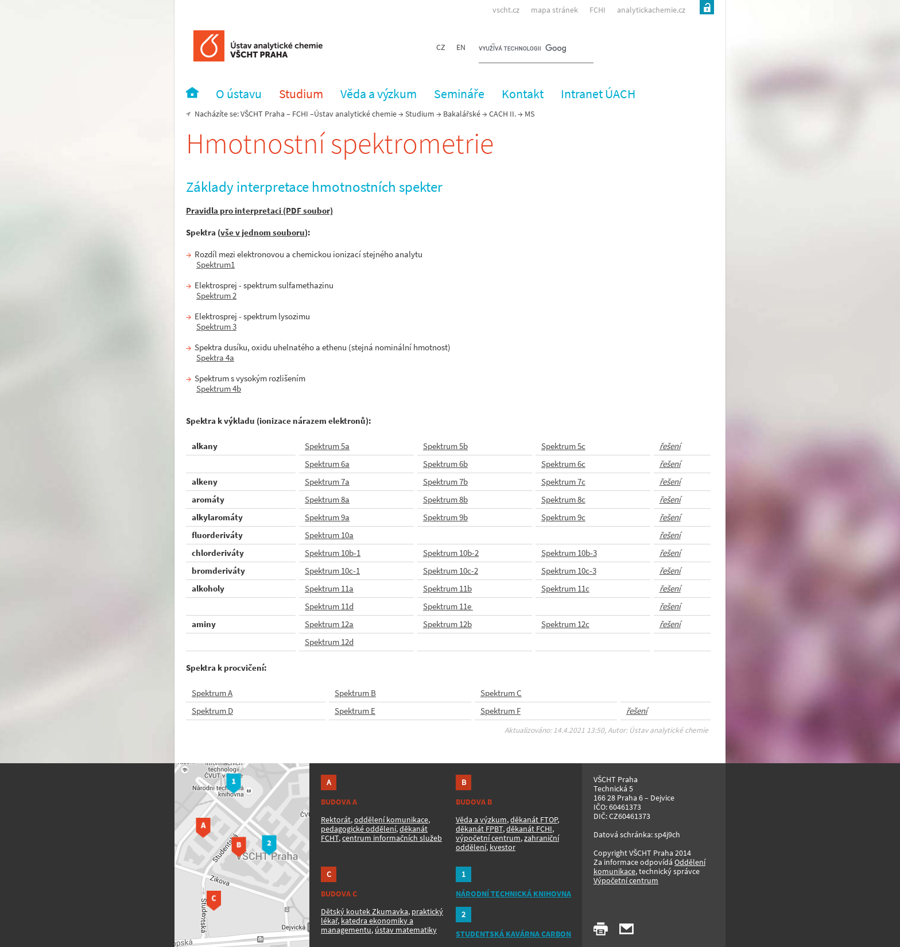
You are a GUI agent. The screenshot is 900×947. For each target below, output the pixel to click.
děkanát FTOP (533, 819)
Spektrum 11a (329, 588)
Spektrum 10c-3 (568, 570)
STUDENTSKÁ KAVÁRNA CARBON (513, 934)
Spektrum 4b (218, 388)
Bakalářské (461, 114)
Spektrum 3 (216, 326)
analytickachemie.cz (651, 10)
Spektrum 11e (448, 606)
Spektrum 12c (565, 624)
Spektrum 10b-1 (332, 552)
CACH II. (502, 114)
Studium (420, 114)
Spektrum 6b (445, 463)
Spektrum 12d (329, 641)
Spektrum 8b (445, 499)
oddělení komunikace (391, 819)
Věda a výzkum (481, 819)
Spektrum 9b (445, 517)
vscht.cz (505, 10)
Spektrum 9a (327, 517)
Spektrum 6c (563, 463)
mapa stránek (554, 10)
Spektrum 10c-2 (450, 570)
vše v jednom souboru (262, 232)
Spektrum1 (215, 264)
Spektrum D (212, 710)
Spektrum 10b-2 (451, 552)
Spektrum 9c (563, 517)
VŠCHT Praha (262, 114)
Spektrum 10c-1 (332, 570)
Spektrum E (355, 710)
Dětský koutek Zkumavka (364, 911)
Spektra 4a (215, 357)
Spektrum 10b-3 (569, 552)
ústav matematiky (406, 930)
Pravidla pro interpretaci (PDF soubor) (259, 210)
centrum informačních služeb (392, 838)
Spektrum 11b (447, 588)
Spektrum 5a (327, 445)
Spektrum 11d (329, 606)
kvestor (502, 847)
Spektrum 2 (216, 295)
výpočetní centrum (488, 838)
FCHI (597, 10)
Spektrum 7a (327, 481)
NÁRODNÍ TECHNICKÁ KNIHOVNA (513, 893)
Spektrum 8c (563, 499)
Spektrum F (500, 710)
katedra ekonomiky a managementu (367, 925)
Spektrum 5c (563, 445)
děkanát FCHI (529, 829)
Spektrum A (212, 692)
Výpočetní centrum (625, 880)
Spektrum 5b (445, 445)
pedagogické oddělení (358, 829)
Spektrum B (355, 692)
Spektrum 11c (565, 588)
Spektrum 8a (327, 499)
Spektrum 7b (445, 481)
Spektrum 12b (447, 624)
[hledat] (522, 49)
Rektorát (336, 819)
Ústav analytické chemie (355, 114)
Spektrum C (501, 692)
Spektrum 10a (329, 534)
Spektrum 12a (329, 624)
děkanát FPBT (479, 829)
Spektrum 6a (327, 463)
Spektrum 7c (563, 481)
